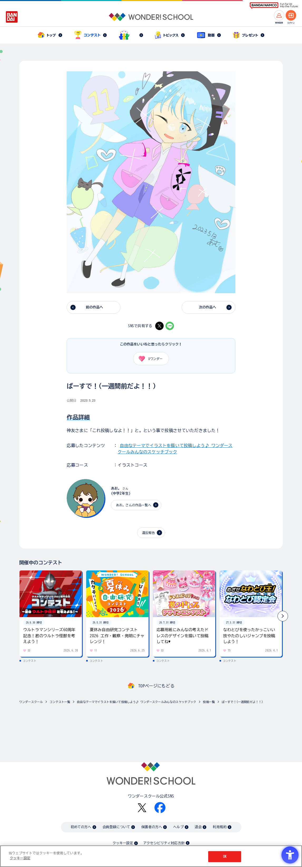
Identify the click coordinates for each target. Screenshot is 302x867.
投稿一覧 (209, 701)
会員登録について (116, 827)
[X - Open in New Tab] (159, 326)
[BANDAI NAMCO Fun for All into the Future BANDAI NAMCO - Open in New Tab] (274, 5)
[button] (282, 616)
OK (225, 856)
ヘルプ (178, 827)
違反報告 (148, 532)
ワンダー (149, 358)
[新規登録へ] (279, 15)
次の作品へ (207, 307)
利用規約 (220, 827)
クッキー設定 (123, 843)
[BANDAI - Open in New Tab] (12, 17)
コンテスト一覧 (60, 701)
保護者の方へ (151, 827)
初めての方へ (81, 827)
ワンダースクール (31, 701)
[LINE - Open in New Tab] (169, 326)
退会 (198, 827)
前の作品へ (94, 307)
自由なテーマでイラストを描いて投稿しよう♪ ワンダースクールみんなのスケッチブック (136, 701)
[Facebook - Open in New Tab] (159, 807)
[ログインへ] (291, 15)
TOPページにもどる (156, 686)
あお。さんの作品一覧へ (133, 505)
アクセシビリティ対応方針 (164, 843)
